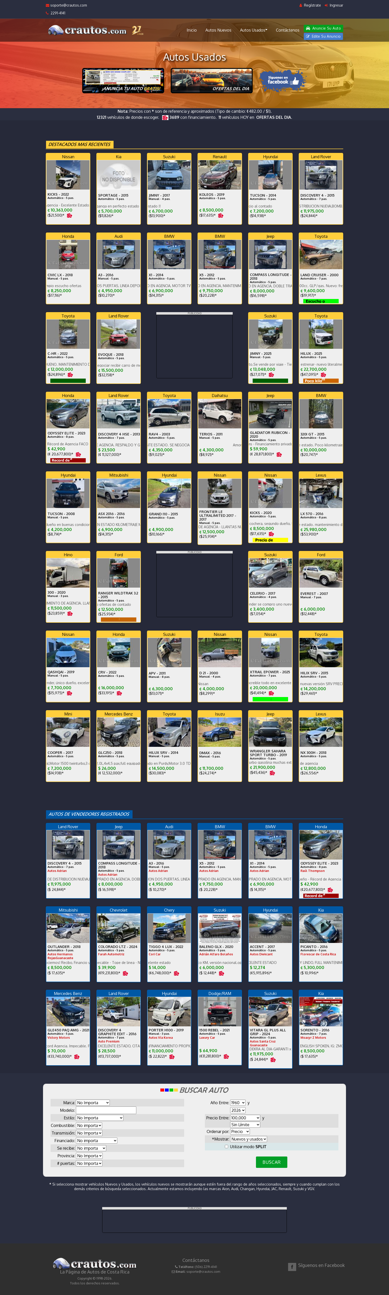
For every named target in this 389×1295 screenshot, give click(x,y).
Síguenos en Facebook (321, 1265)
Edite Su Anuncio (323, 36)
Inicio (192, 30)
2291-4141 (55, 13)
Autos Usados (253, 30)
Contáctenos (287, 30)
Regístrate (310, 5)
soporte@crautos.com (66, 5)
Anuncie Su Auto (323, 28)
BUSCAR (271, 1162)
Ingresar (334, 5)
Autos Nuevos (218, 30)
